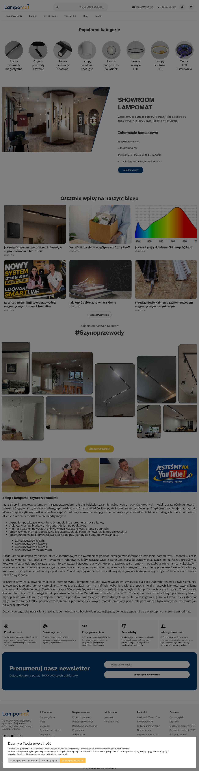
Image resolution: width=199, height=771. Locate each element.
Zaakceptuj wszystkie (72, 760)
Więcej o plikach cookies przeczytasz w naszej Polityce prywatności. (38, 754)
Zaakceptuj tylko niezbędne (23, 760)
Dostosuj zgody (49, 760)
